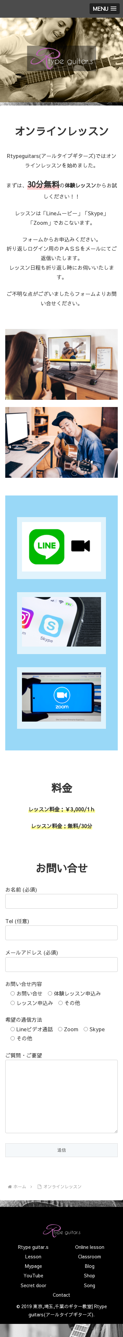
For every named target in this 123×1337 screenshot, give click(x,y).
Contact (61, 1308)
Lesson (33, 1269)
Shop (89, 1288)
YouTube (33, 1288)
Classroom (89, 1269)
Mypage (33, 1279)
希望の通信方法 (23, 1019)
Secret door (33, 1298)
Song (89, 1298)
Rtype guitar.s (33, 1260)
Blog (89, 1279)
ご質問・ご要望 (23, 1055)
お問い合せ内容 (23, 983)
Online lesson (89, 1260)
